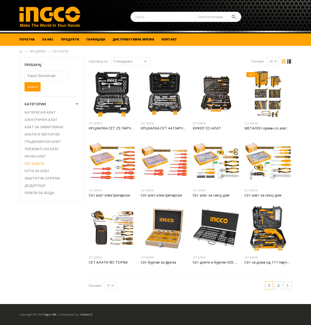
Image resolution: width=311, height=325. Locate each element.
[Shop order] (130, 61)
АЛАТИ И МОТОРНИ (42, 134)
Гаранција (95, 39)
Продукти (70, 39)
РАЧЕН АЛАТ (35, 156)
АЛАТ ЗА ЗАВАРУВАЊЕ (44, 127)
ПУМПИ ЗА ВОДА (39, 192)
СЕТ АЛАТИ (95, 123)
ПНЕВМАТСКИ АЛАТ (42, 149)
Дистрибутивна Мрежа (133, 39)
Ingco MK (50, 314)
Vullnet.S (86, 314)
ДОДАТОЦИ (35, 185)
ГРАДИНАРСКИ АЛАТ (43, 141)
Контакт (169, 39)
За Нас (47, 39)
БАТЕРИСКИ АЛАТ (40, 112)
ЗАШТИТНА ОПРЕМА (42, 178)
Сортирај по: (99, 61)
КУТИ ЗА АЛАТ (37, 170)
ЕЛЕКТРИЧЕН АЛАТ (41, 119)
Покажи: (257, 61)
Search (32, 86)
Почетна (27, 39)
